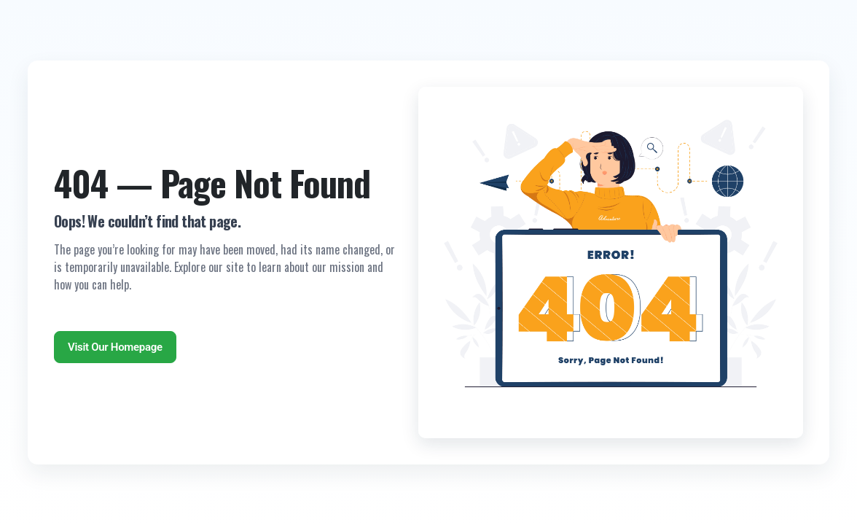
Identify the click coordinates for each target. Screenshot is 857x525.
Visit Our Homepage (115, 347)
